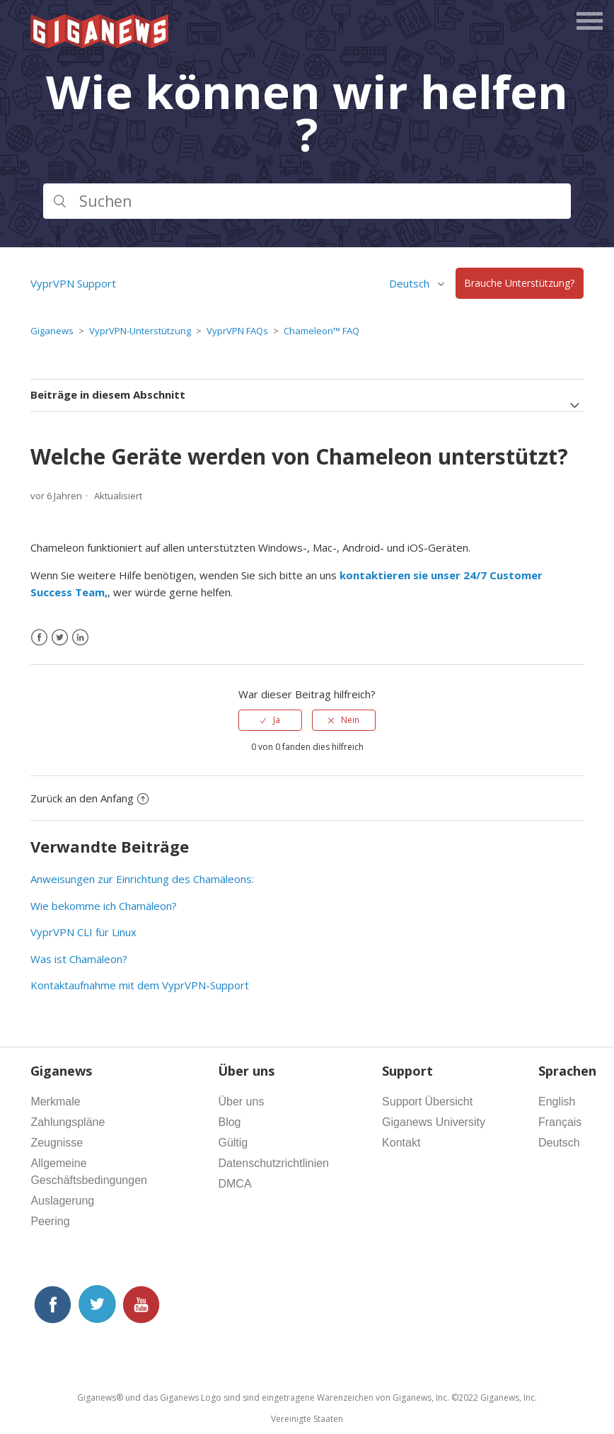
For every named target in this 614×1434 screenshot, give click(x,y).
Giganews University (433, 1122)
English (556, 1102)
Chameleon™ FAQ (321, 330)
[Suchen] (306, 201)
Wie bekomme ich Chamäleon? (103, 906)
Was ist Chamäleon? (78, 959)
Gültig (233, 1143)
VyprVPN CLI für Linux (83, 932)
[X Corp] (60, 638)
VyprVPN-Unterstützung (140, 330)
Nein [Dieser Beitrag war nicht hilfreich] (350, 720)
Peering (49, 1221)
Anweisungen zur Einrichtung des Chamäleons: (142, 879)
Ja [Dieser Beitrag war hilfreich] (276, 720)
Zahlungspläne (67, 1122)
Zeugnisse (56, 1143)
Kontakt (401, 1143)
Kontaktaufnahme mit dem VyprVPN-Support (139, 985)
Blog (229, 1122)
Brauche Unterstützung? (519, 283)
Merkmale (55, 1102)
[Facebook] (39, 638)
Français (559, 1122)
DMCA (234, 1184)
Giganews (52, 330)
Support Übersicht (427, 1102)
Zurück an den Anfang (89, 798)
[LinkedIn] (80, 638)
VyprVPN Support (73, 283)
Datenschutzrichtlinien (273, 1163)
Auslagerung (62, 1201)
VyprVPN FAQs (237, 330)
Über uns (241, 1102)
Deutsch (410, 283)
